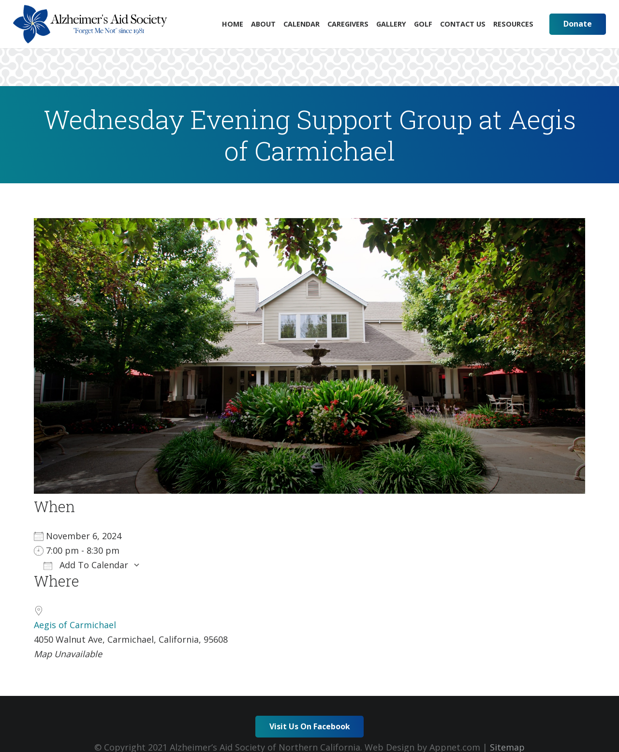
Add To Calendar (86, 565)
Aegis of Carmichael (75, 625)
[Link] (90, 24)
